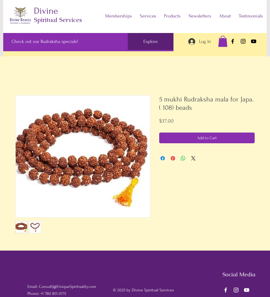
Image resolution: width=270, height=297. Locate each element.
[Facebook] (232, 41)
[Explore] (150, 41)
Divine (46, 11)
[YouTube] (253, 41)
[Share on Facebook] (162, 158)
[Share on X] (193, 158)
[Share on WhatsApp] (183, 158)
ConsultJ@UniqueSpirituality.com (67, 286)
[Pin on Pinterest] (173, 158)
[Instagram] (243, 41)
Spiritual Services (58, 20)
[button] (223, 41)
